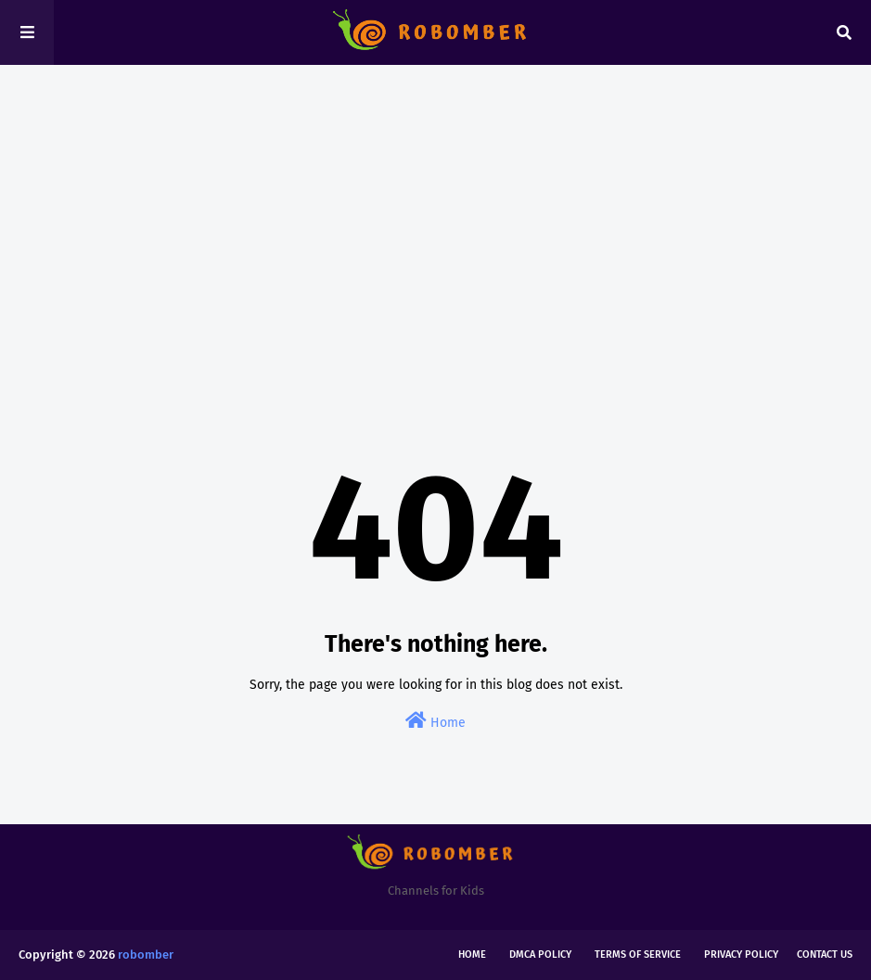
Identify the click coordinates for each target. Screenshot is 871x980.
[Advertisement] (435, 222)
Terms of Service (638, 954)
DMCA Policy (540, 954)
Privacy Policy (741, 954)
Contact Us (824, 954)
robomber (145, 954)
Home (435, 721)
